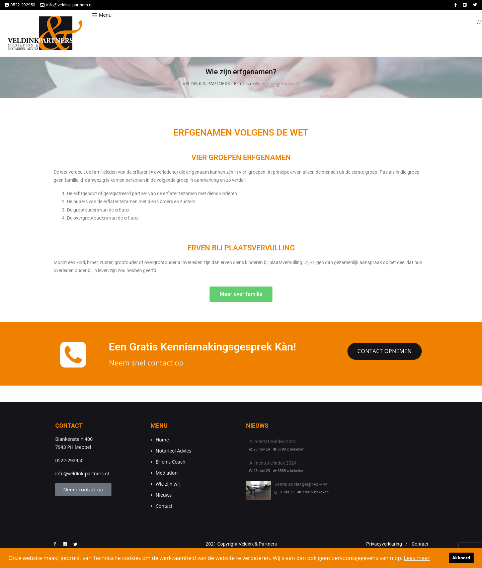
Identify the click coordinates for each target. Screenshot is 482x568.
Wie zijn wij (168, 484)
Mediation (167, 473)
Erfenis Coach (170, 462)
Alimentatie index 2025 (273, 441)
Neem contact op (83, 489)
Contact (164, 506)
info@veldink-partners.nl (66, 4)
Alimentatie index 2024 (273, 463)
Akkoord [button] (461, 558)
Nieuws (164, 495)
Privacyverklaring (384, 544)
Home (162, 439)
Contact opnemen (384, 351)
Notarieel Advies (173, 451)
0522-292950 (20, 4)
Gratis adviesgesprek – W (300, 484)
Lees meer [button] (416, 558)
